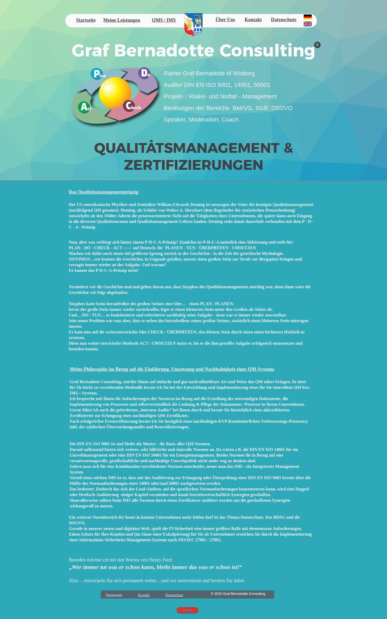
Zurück (188, 610)
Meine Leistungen (121, 20)
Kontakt (253, 19)
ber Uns (227, 19)
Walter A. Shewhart (184, 210)
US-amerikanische (93, 204)
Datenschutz (283, 19)
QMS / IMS (164, 20)
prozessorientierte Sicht (159, 216)
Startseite (86, 20)
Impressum (114, 594)
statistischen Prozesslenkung (268, 210)
